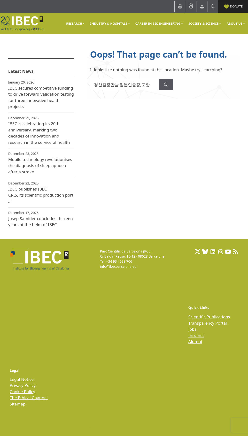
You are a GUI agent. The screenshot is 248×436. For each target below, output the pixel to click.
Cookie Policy (22, 391)
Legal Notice (22, 379)
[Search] (166, 85)
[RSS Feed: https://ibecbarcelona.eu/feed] (235, 251)
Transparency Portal (207, 323)
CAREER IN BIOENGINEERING (159, 23)
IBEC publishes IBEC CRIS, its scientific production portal (40, 195)
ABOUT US (236, 23)
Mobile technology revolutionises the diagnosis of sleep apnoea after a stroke (40, 166)
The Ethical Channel (29, 397)
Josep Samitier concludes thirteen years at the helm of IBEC (40, 222)
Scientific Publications (209, 317)
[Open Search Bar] (213, 6)
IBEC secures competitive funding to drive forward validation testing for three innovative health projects (41, 97)
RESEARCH (75, 23)
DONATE (233, 6)
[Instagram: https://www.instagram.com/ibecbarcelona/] (220, 251)
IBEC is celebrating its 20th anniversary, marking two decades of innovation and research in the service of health (39, 133)
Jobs (192, 329)
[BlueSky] (205, 251)
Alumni (195, 341)
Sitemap (17, 404)
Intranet (196, 335)
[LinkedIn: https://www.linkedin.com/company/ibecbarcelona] (213, 251)
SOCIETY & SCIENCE (205, 23)
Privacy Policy (23, 385)
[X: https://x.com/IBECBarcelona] (198, 251)
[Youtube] (228, 251)
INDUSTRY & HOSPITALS (110, 23)
